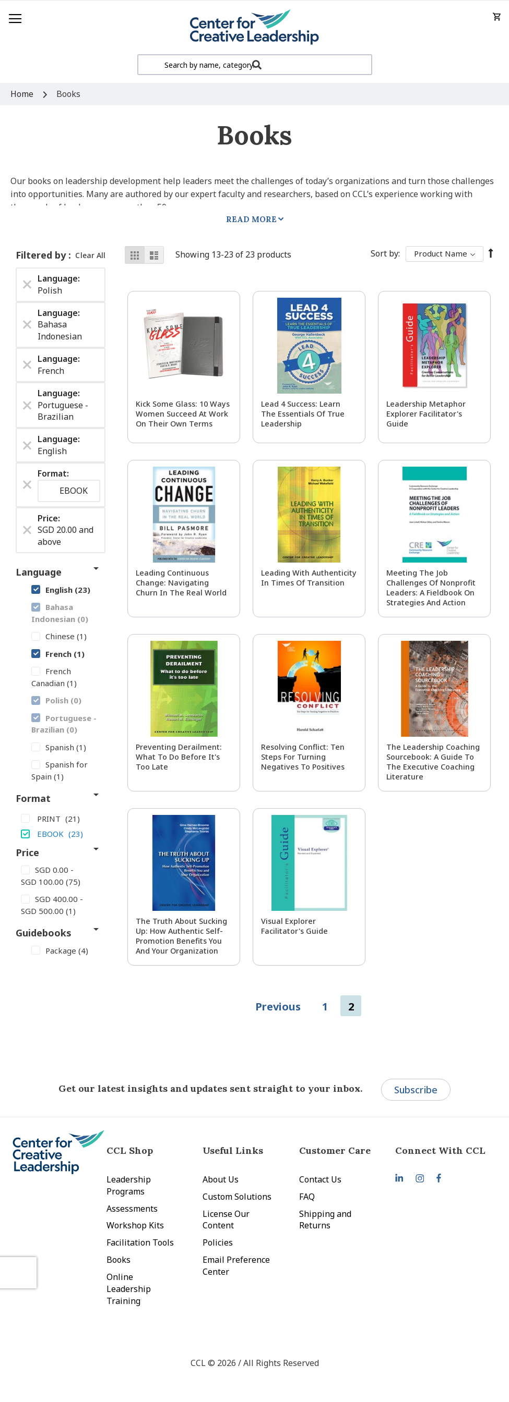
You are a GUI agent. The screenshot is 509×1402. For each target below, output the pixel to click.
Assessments (132, 1208)
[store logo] (254, 27)
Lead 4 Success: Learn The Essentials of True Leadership (303, 414)
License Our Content (226, 1220)
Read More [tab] (251, 219)
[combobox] (254, 64)
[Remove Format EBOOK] (27, 485)
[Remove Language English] (27, 445)
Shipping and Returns (325, 1220)
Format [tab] (33, 798)
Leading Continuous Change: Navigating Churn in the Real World (181, 583)
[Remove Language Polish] (27, 284)
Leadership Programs (128, 1185)
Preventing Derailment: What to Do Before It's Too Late (179, 757)
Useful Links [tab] (233, 1150)
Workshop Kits (135, 1225)
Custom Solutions (237, 1196)
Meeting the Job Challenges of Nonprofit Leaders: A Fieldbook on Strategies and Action (431, 587)
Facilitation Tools (140, 1242)
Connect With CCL (440, 1150)
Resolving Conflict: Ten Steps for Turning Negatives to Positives (303, 757)
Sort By (384, 253)
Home (22, 94)
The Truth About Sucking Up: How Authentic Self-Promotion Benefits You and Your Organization (181, 936)
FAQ (307, 1196)
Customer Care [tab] (335, 1150)
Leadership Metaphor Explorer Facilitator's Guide (426, 414)
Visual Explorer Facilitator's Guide (294, 926)
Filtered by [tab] (42, 255)
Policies (218, 1242)
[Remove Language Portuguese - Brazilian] (27, 405)
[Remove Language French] (27, 365)
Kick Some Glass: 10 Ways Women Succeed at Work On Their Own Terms (183, 414)
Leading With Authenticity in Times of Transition (309, 578)
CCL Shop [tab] (129, 1150)
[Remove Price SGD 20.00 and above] (27, 530)
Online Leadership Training (128, 1289)
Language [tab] (39, 572)
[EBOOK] (60, 833)
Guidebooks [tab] (44, 932)
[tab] (443, 1150)
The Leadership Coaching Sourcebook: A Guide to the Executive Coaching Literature (433, 762)
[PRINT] (60, 818)
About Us (221, 1179)
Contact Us (320, 1179)
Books (118, 1259)
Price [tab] (27, 852)
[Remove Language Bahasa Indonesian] (27, 325)
